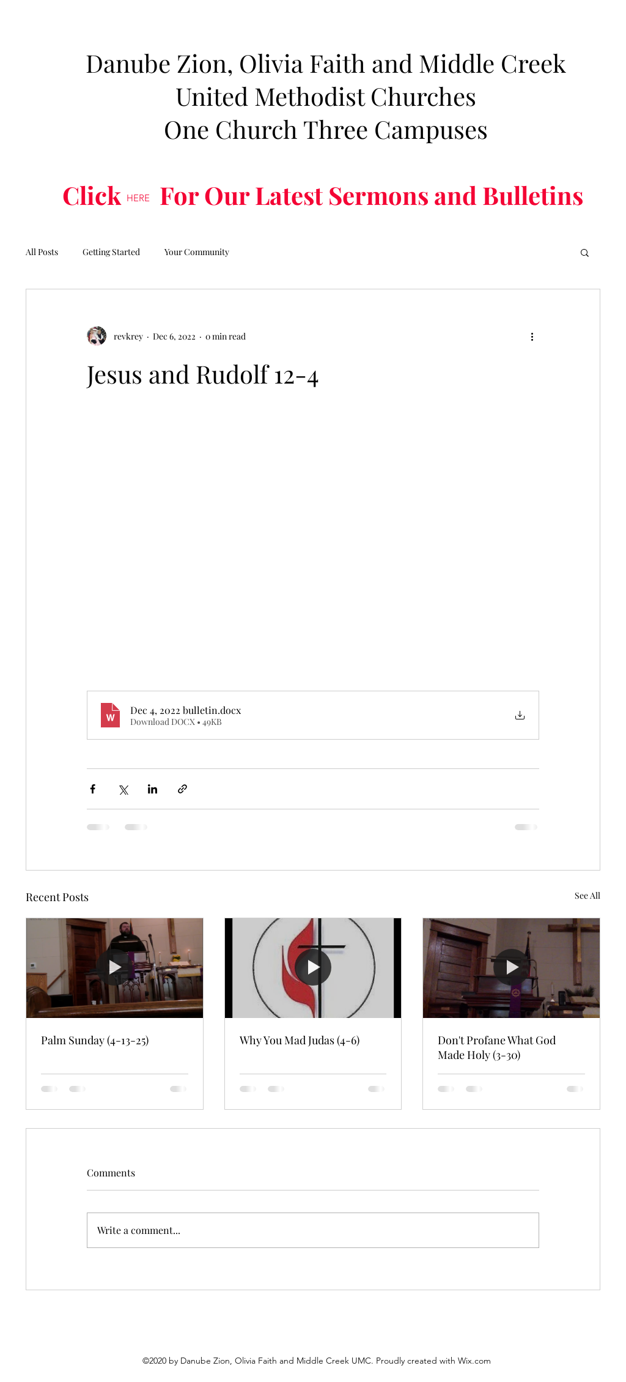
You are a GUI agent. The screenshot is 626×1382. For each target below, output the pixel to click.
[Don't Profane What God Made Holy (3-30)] (511, 967)
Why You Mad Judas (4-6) (299, 1040)
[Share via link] (182, 789)
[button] (585, 252)
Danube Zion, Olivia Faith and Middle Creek (326, 62)
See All (587, 895)
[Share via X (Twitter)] (122, 789)
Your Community (196, 252)
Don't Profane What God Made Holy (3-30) (497, 1047)
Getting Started (111, 252)
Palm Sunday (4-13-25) (95, 1040)
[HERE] (138, 198)
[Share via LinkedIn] (152, 789)
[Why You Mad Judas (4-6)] (313, 967)
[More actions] (532, 336)
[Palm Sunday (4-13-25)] (114, 967)
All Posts (42, 252)
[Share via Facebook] (92, 789)
